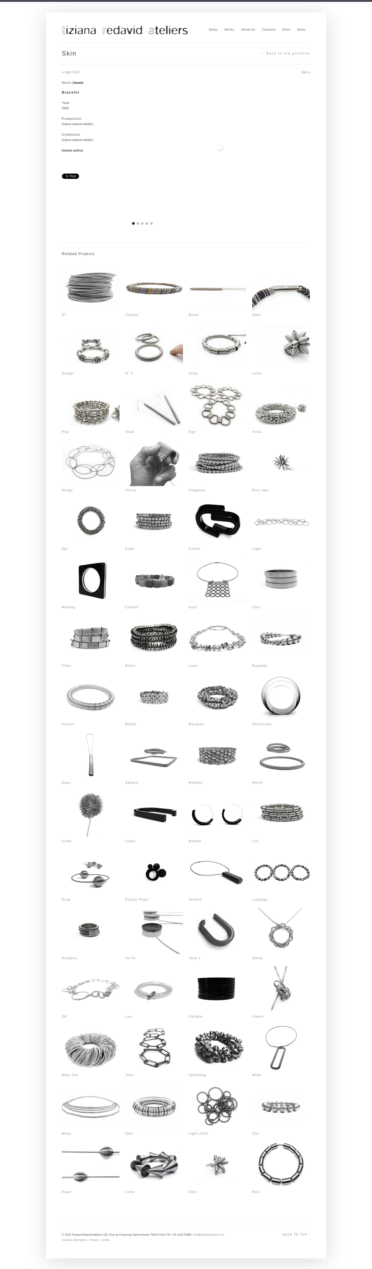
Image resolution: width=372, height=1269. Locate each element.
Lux (128, 1016)
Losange (260, 899)
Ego (192, 432)
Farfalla (196, 1016)
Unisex (68, 724)
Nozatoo (69, 958)
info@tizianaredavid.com (208, 1234)
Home (213, 29)
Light (256, 549)
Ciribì (67, 841)
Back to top (296, 1234)
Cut (255, 841)
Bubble (195, 841)
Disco (130, 666)
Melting (68, 607)
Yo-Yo (130, 958)
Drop (66, 899)
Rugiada (260, 666)
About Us (248, 29)
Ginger (68, 373)
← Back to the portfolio (285, 53)
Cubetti (132, 607)
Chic (256, 607)
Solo (193, 607)
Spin (304, 72)
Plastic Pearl (137, 899)
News (301, 29)
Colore (195, 549)
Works (229, 29)
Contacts (268, 29)
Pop (65, 432)
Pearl (67, 1192)
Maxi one (70, 1075)
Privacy (94, 1239)
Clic (255, 1133)
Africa (130, 490)
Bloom (131, 724)
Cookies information (74, 1239)
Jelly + (195, 958)
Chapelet (197, 490)
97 (64, 315)
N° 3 (129, 373)
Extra (286, 29)
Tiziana (132, 315)
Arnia (257, 432)
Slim (193, 1192)
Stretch (195, 899)
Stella (257, 958)
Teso (129, 1075)
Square (132, 783)
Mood (194, 315)
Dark (256, 315)
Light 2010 (72, 72)
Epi (65, 549)
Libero (258, 1016)
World (257, 783)
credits (106, 1239)
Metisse (196, 783)
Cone (130, 1192)
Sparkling (197, 1075)
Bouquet (196, 724)
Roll (256, 1192)
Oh (64, 1016)
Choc (66, 666)
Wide (256, 1075)
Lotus (257, 373)
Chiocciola (262, 724)
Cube (130, 549)
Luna (193, 666)
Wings (67, 490)
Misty (67, 1133)
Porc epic (261, 490)
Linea (130, 841)
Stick (130, 432)
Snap (193, 373)
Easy (66, 783)
